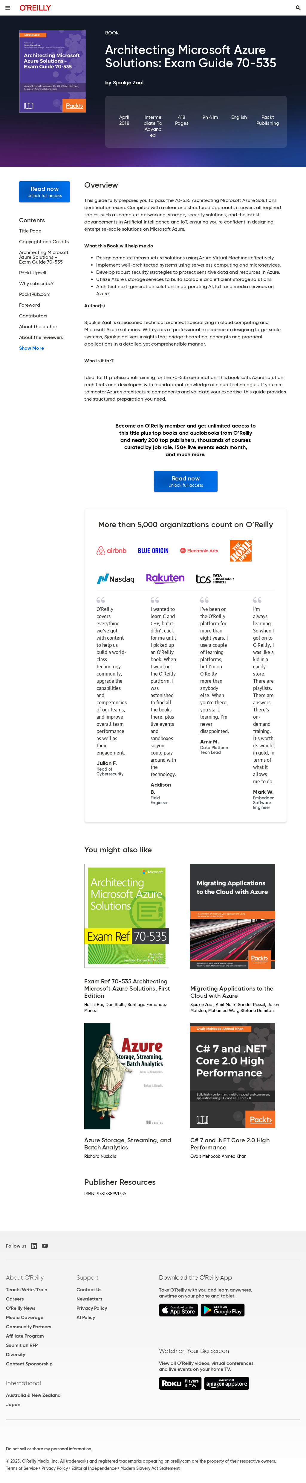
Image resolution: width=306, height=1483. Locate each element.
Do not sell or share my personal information (48, 1449)
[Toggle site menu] (8, 8)
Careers (15, 1299)
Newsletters (89, 1299)
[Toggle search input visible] (298, 8)
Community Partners (28, 1327)
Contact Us (88, 1289)
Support (87, 1277)
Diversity (15, 1354)
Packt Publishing (267, 120)
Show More (31, 348)
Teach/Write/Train (26, 1289)
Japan (13, 1404)
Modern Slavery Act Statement (150, 1468)
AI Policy (85, 1317)
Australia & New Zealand (33, 1395)
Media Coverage (24, 1317)
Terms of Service (22, 1468)
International (23, 1383)
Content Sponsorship (29, 1364)
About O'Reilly (25, 1277)
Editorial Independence (94, 1468)
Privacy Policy (91, 1308)
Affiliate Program (25, 1336)
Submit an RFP (22, 1345)
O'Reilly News (20, 1308)
